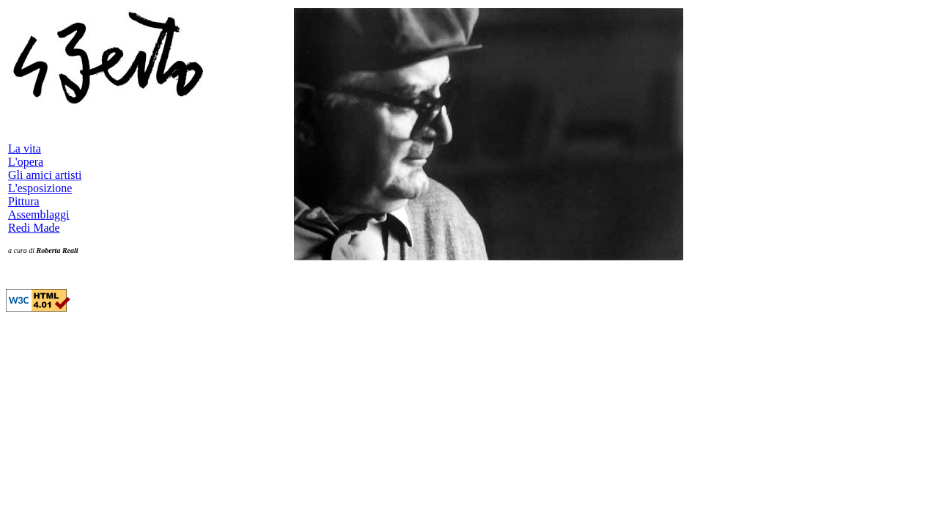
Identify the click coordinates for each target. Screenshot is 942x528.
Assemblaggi (39, 214)
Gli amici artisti (44, 175)
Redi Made (34, 227)
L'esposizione (40, 188)
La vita (24, 148)
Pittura (24, 201)
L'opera (25, 161)
